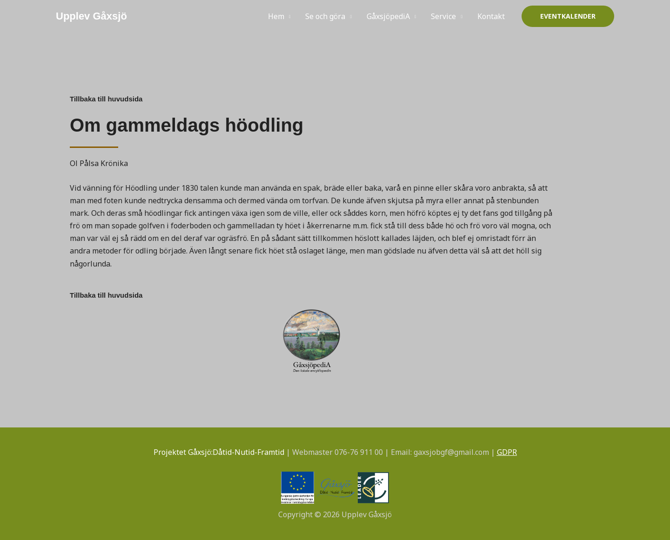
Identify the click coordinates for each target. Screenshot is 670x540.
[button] (568, 16)
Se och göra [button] (325, 16)
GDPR (507, 452)
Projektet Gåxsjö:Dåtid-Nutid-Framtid (219, 452)
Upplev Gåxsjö (91, 16)
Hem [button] (276, 16)
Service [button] (443, 16)
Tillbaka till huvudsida (106, 99)
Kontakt (491, 16)
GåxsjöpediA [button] (388, 16)
